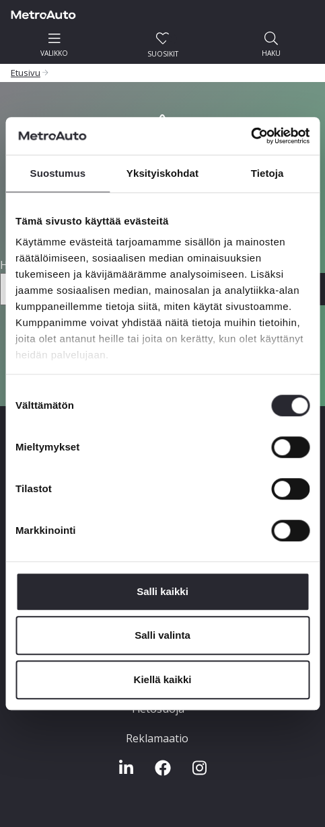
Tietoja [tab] (267, 173)
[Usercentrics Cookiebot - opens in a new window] (251, 136)
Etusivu (25, 73)
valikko (54, 45)
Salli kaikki (162, 591)
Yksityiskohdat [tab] (162, 173)
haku (271, 45)
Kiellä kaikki (163, 679)
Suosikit (162, 45)
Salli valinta (162, 635)
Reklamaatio (157, 738)
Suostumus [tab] (58, 173)
